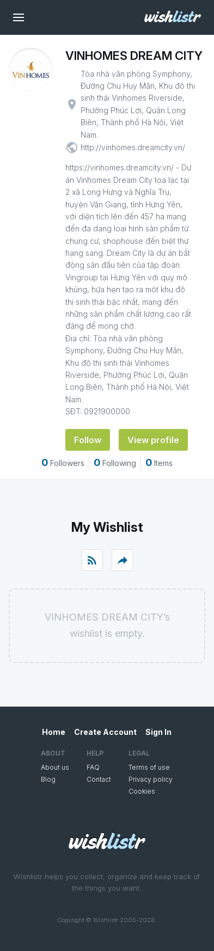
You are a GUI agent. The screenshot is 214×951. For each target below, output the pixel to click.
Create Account (105, 732)
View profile (153, 439)
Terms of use (149, 767)
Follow (87, 439)
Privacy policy (151, 779)
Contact (99, 779)
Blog (48, 779)
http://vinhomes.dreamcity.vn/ (133, 147)
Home (53, 732)
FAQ (93, 767)
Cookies (142, 791)
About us (55, 767)
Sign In (158, 732)
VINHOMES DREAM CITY (134, 55)
